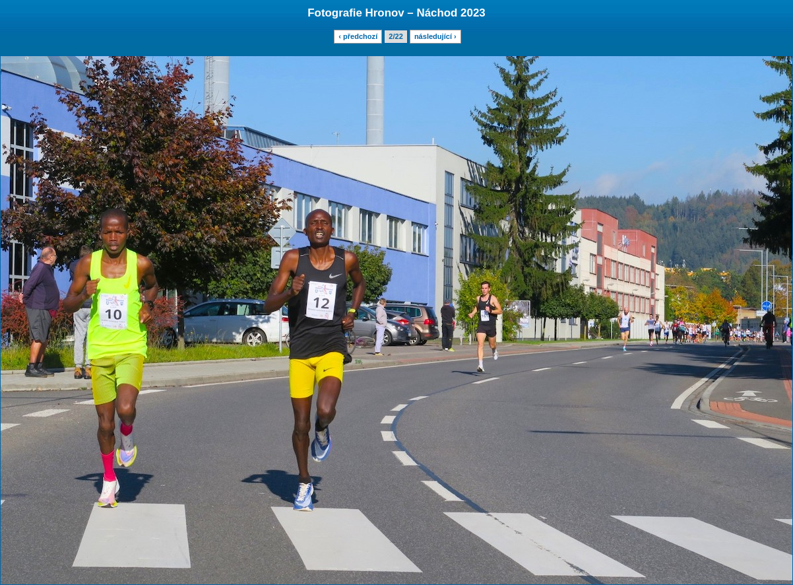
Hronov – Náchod (411, 13)
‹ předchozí (357, 36)
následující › (435, 36)
